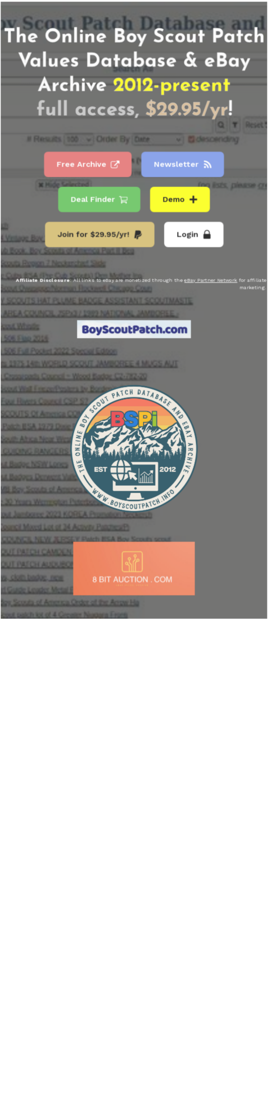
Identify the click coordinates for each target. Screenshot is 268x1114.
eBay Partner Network (210, 280)
